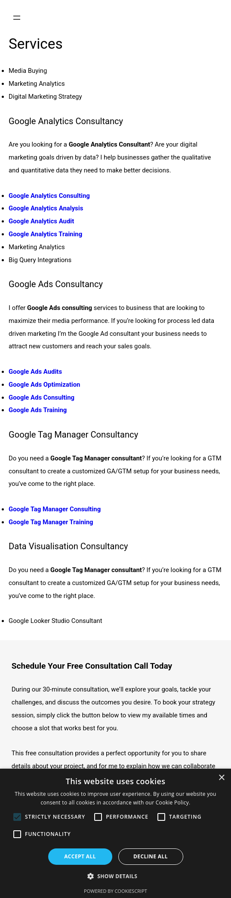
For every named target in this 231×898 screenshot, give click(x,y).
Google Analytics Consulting (49, 196)
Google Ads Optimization (44, 384)
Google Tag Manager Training (51, 522)
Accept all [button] (80, 856)
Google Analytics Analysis (46, 208)
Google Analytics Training (45, 234)
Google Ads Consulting (41, 397)
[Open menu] (17, 18)
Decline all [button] (150, 856)
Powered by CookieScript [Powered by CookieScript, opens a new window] (115, 891)
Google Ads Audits (35, 371)
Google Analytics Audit (41, 221)
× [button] (221, 778)
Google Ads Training (38, 410)
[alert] (115, 833)
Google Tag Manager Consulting (55, 509)
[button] (116, 876)
